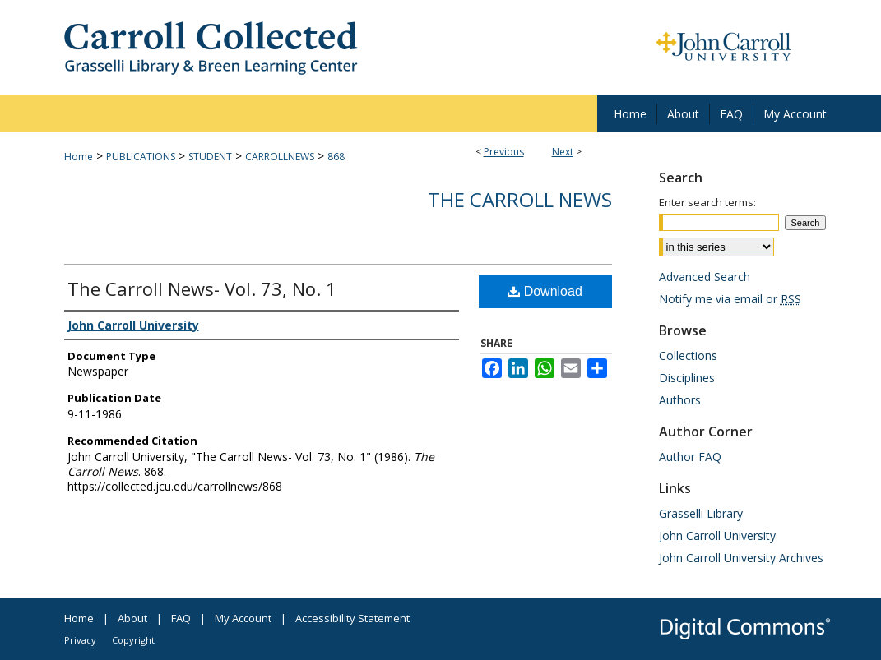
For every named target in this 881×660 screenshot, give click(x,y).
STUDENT (210, 157)
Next (562, 152)
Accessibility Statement (352, 618)
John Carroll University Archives (741, 557)
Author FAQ (690, 456)
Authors (680, 400)
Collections (688, 355)
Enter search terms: (707, 202)
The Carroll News (520, 199)
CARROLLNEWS (279, 157)
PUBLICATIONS (140, 157)
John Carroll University (717, 535)
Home (78, 157)
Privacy (80, 640)
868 (336, 157)
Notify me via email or (730, 299)
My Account (243, 618)
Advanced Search (704, 276)
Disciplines (687, 377)
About (132, 618)
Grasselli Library (701, 513)
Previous (504, 152)
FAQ (181, 618)
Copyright (133, 640)
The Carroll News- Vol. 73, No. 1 (201, 288)
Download (545, 291)
